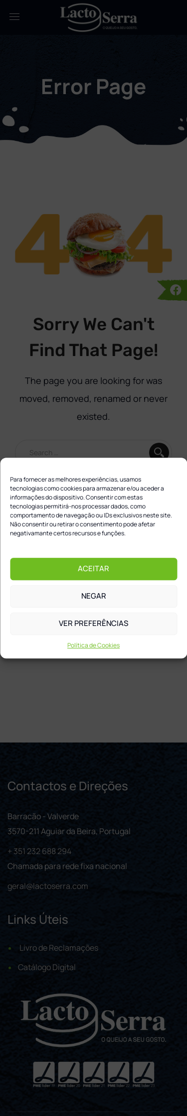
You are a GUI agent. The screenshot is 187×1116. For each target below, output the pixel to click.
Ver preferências (93, 623)
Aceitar (93, 568)
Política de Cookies (93, 645)
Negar (93, 596)
